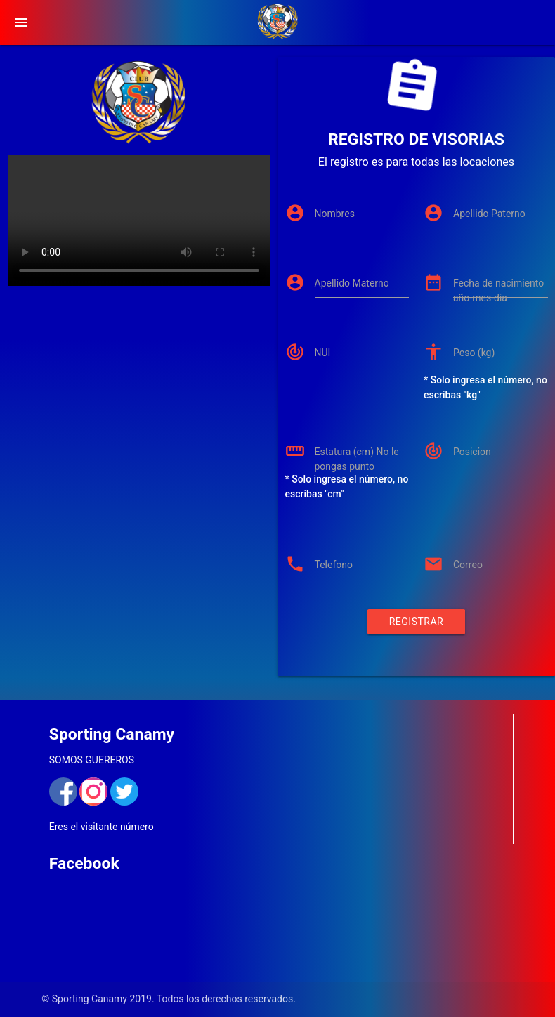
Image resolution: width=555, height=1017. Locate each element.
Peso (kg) (474, 352)
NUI (323, 352)
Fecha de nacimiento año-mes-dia (498, 290)
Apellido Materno (352, 283)
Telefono (334, 564)
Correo (468, 564)
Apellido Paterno (489, 213)
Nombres (335, 213)
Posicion (472, 451)
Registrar (416, 621)
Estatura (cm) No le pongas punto (357, 459)
